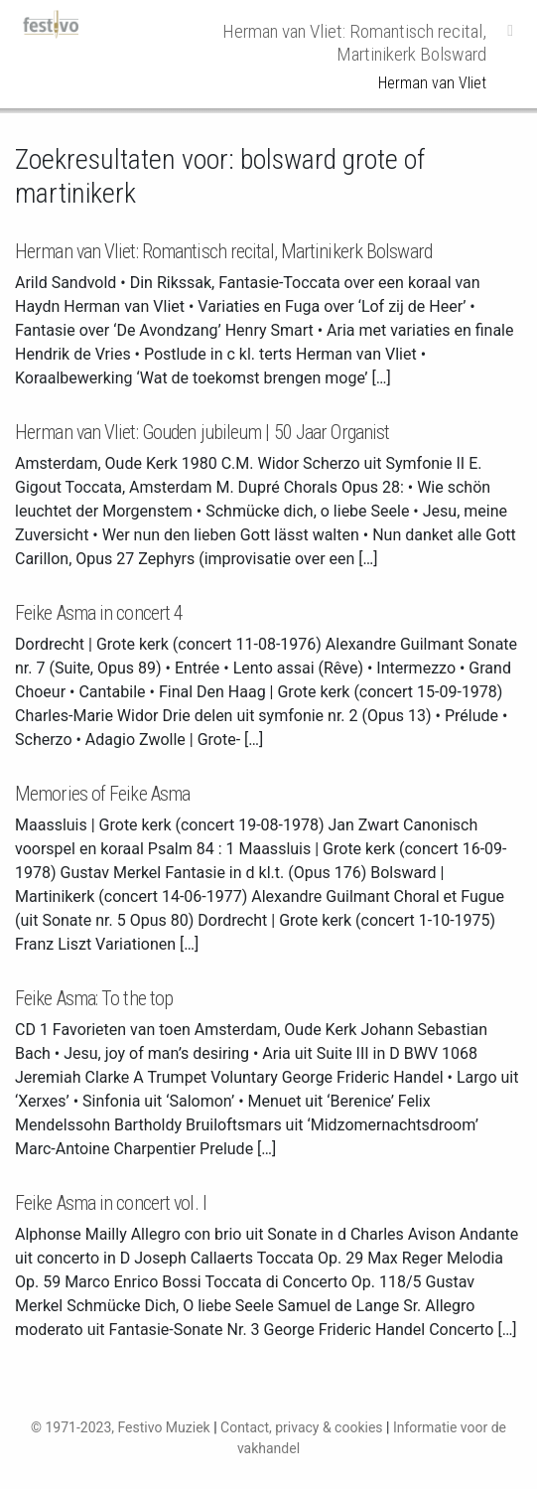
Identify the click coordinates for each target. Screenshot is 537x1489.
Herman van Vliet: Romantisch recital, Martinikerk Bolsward (223, 251)
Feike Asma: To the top (94, 998)
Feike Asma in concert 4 (99, 613)
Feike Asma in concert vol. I (110, 1203)
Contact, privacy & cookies (301, 1427)
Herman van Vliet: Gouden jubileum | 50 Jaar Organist (202, 432)
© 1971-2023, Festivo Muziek (120, 1427)
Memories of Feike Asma (102, 794)
